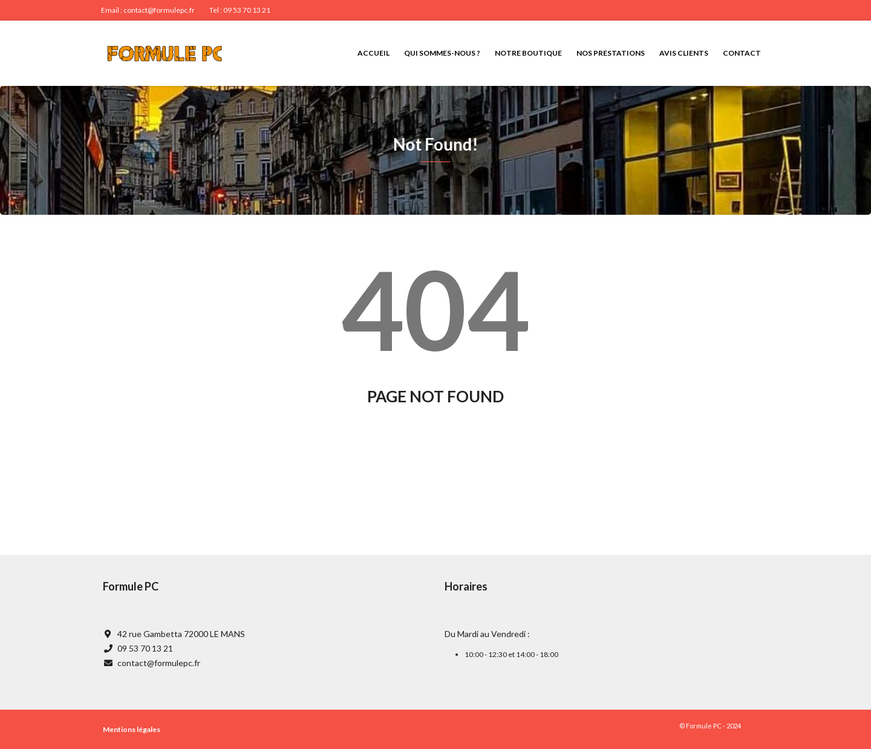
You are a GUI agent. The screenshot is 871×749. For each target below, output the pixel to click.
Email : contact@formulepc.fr (148, 10)
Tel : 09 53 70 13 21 (239, 10)
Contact (742, 52)
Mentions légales (131, 729)
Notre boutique (528, 52)
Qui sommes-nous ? (442, 52)
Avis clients (683, 52)
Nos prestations (610, 52)
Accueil (373, 52)
